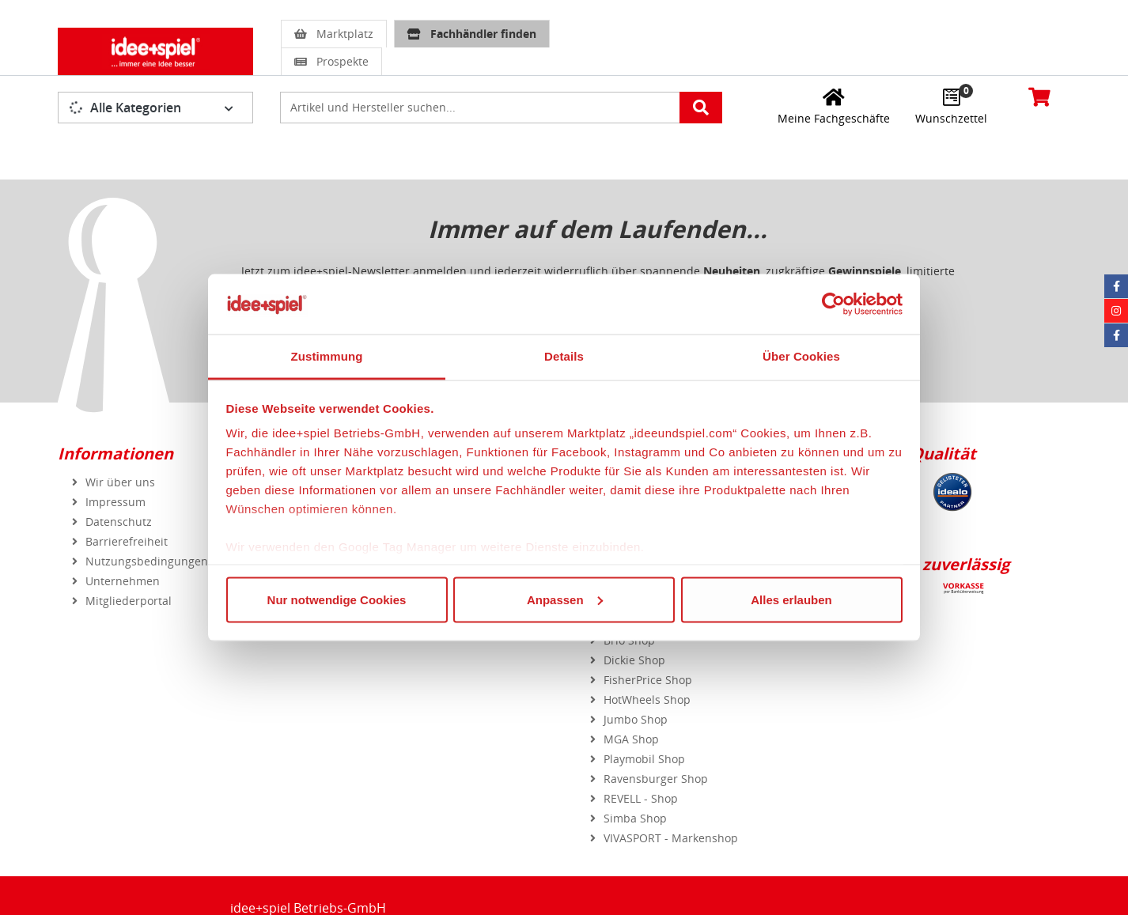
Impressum (115, 501)
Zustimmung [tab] (327, 356)
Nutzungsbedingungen (146, 561)
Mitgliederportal (128, 600)
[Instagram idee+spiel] (1116, 311)
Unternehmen (122, 580)
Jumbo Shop (636, 719)
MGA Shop (631, 739)
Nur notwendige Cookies (337, 599)
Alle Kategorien (125, 107)
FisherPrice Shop (648, 679)
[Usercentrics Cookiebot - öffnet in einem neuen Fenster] (833, 304)
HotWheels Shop (647, 699)
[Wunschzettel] (951, 106)
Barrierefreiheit (126, 541)
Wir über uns (120, 482)
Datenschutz (118, 521)
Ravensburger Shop (656, 778)
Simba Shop (635, 818)
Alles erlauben (791, 599)
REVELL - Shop (641, 798)
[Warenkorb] (1039, 96)
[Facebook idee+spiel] (1116, 286)
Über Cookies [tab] (801, 356)
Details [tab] (564, 356)
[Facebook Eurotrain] (1116, 335)
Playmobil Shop (644, 758)
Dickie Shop (634, 659)
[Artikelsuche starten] (700, 107)
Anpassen (565, 599)
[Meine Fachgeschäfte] (834, 106)
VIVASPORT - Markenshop (671, 837)
